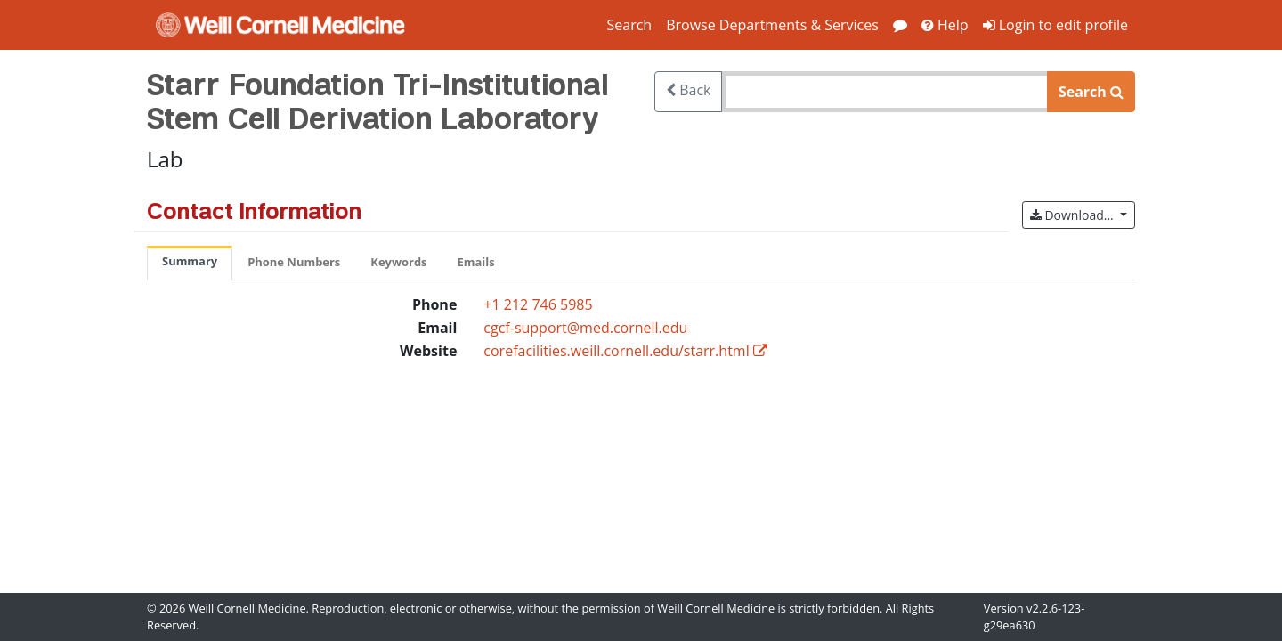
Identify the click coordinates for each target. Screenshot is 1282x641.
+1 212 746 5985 (537, 304)
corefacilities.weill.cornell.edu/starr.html (616, 351)
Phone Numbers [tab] (293, 262)
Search (629, 25)
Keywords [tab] (398, 262)
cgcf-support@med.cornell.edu (585, 327)
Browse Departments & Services (772, 25)
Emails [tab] (476, 262)
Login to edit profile (1055, 25)
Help (945, 25)
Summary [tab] (189, 261)
